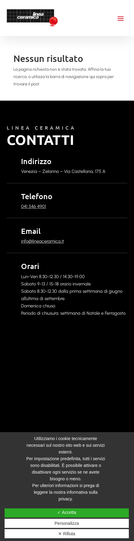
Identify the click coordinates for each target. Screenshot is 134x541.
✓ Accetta (66, 512)
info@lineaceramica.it (42, 241)
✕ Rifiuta (66, 533)
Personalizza (67, 523)
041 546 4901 (33, 206)
